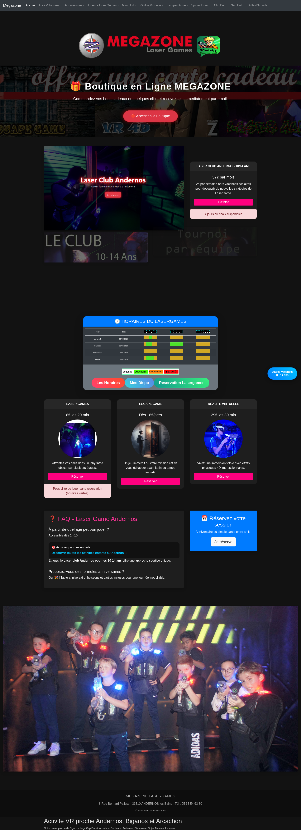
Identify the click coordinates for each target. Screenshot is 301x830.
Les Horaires (108, 383)
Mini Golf (128, 5)
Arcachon (104, 828)
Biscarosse (141, 828)
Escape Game (176, 5)
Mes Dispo (139, 383)
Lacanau (170, 828)
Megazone (12, 5)
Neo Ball (236, 5)
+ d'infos (223, 202)
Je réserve (223, 542)
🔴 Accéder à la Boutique (150, 116)
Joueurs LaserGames (102, 5)
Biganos (74, 828)
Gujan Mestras (156, 828)
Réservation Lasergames (181, 383)
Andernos (128, 828)
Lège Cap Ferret (89, 828)
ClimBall (219, 5)
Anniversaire (73, 5)
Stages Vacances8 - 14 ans (282, 373)
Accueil (31, 5)
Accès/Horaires (49, 5)
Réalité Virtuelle (150, 5)
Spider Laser (200, 5)
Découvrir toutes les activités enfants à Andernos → (90, 552)
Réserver (77, 476)
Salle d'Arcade (257, 5)
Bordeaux (116, 828)
